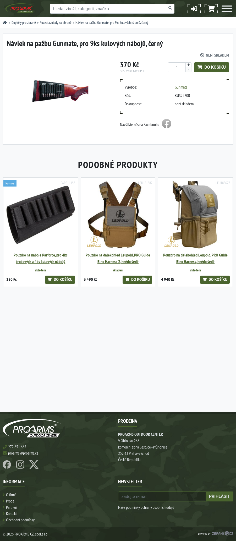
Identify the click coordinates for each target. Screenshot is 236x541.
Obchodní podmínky (20, 519)
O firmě (11, 494)
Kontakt (11, 513)
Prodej (10, 501)
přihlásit (219, 496)
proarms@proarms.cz (23, 453)
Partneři (11, 507)
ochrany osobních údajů (157, 507)
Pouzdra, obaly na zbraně (56, 22)
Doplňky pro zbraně (24, 22)
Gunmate (181, 87)
